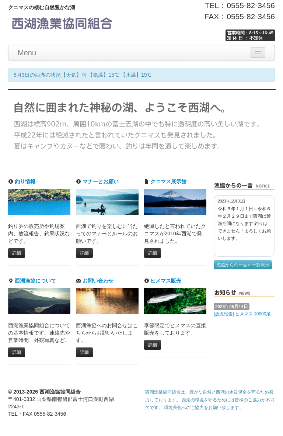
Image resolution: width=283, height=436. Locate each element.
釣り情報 (21, 181)
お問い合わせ (94, 281)
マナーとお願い (97, 181)
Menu (27, 53)
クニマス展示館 (165, 181)
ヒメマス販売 (163, 281)
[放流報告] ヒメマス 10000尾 (242, 313)
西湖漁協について (32, 281)
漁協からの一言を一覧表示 (242, 264)
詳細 (16, 253)
